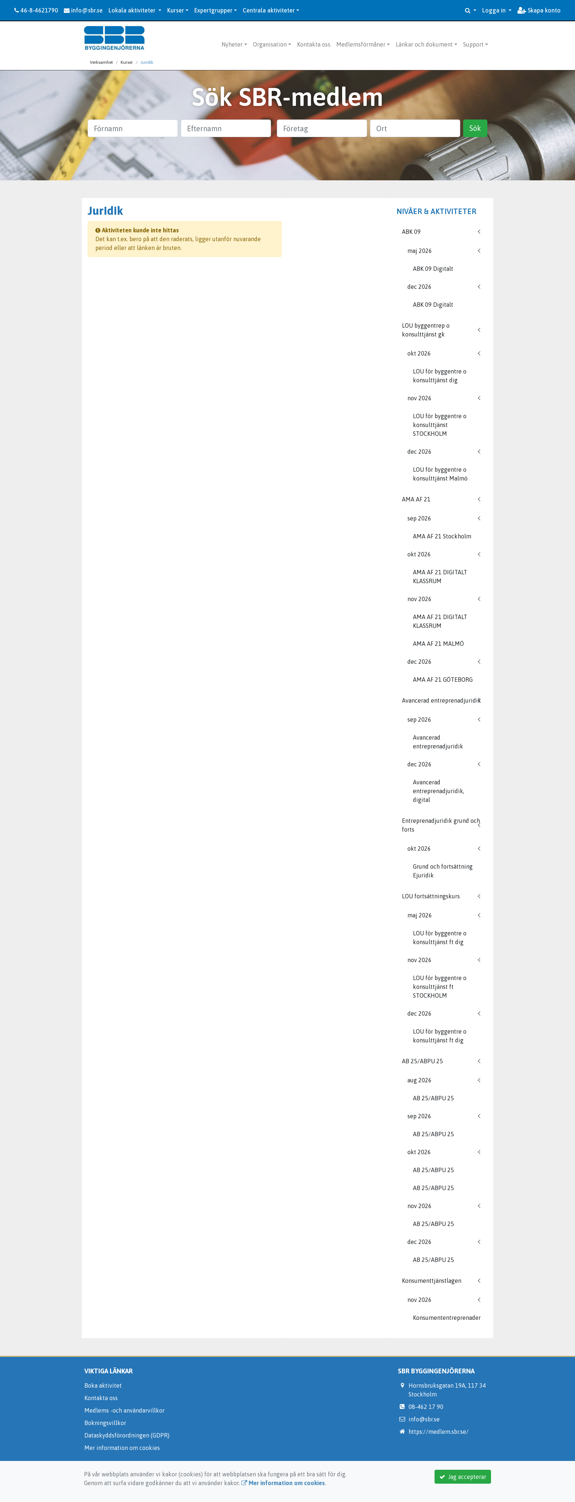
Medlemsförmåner (360, 44)
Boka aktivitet (103, 1385)
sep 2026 (419, 518)
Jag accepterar (462, 1476)
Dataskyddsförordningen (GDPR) (126, 1435)
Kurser (175, 10)
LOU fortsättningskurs (431, 896)
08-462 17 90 (426, 1406)
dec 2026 (419, 286)
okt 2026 (419, 353)
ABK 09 (411, 231)
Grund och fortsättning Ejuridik (443, 871)
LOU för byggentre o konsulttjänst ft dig (439, 937)
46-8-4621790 (36, 10)
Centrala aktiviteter (269, 10)
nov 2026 (419, 398)
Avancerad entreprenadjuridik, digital (438, 791)
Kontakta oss (313, 44)
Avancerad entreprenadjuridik (441, 700)
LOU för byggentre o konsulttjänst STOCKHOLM (439, 425)
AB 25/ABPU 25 (422, 1061)
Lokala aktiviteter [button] (133, 10)
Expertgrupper (213, 10)
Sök (475, 128)
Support (473, 44)
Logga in (494, 10)
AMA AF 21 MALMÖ (438, 643)
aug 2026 (419, 1080)
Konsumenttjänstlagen (431, 1280)
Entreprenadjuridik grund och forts (441, 825)
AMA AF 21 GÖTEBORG (443, 679)
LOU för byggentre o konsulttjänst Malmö (440, 474)
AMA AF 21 (416, 499)
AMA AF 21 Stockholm (442, 536)
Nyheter (232, 44)
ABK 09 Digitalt (433, 268)
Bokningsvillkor (105, 1423)
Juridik (146, 62)
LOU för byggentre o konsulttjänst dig (439, 375)
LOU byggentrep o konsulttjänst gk (426, 330)
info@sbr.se (83, 10)
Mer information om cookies (122, 1447)
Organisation (270, 44)
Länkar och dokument (424, 44)
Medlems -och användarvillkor (124, 1410)
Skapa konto (539, 10)
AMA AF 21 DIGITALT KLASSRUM (440, 576)
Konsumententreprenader (447, 1317)
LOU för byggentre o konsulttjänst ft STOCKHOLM (439, 987)
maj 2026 (419, 250)
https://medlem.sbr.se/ (439, 1431)
